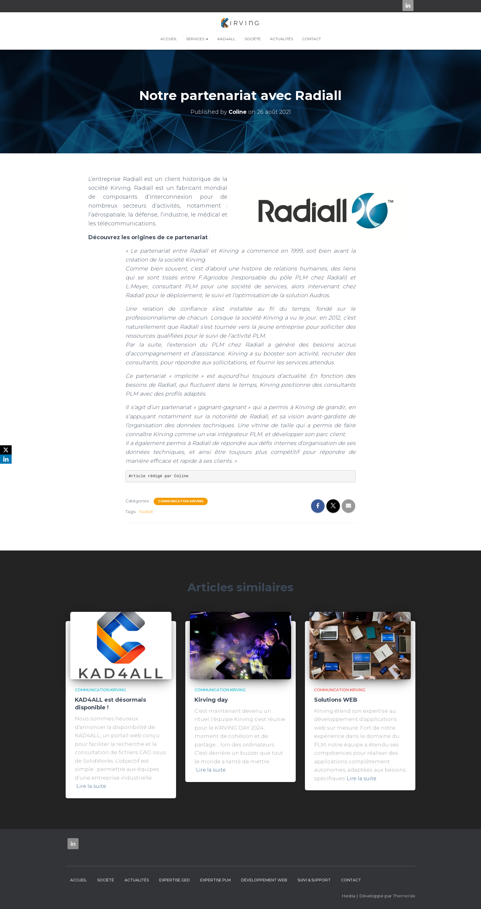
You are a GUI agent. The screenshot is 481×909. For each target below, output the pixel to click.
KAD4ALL (226, 38)
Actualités (281, 38)
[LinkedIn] (6, 459)
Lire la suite (91, 786)
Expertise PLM (215, 880)
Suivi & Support (314, 880)
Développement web (264, 880)
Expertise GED (174, 880)
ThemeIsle (404, 896)
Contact (311, 38)
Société (252, 38)
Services (197, 38)
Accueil (168, 38)
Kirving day (211, 699)
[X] (6, 449)
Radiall (146, 511)
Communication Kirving (180, 501)
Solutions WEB (335, 699)
